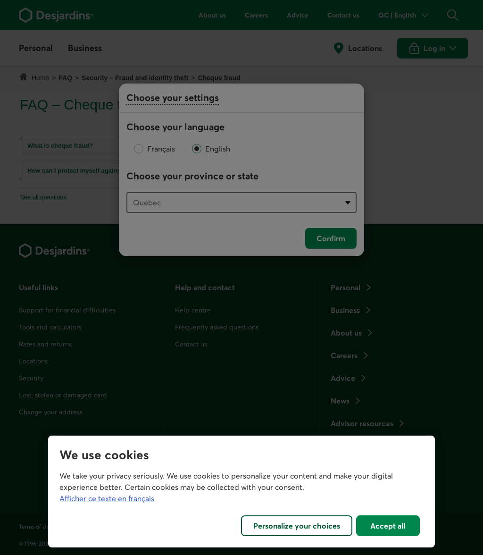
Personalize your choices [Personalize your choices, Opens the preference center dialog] (296, 525)
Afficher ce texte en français (106, 498)
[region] (241, 491)
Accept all (387, 525)
